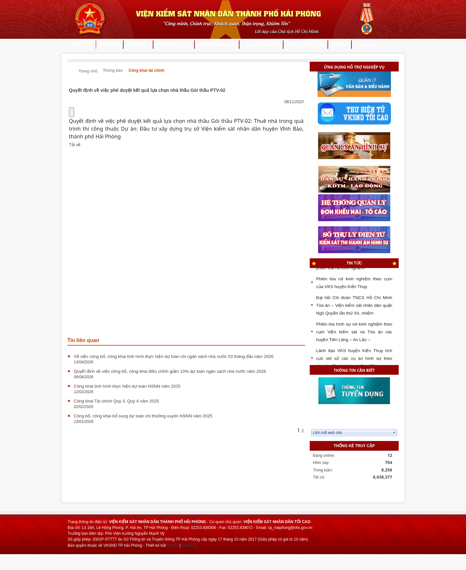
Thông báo (113, 70)
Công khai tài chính (146, 70)
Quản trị (189, 545)
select (394, 432)
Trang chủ (88, 71)
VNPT (173, 545)
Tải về (75, 144)
